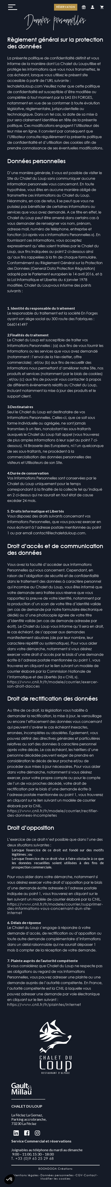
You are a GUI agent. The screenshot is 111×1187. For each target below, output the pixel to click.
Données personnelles (57, 1175)
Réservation (65, 7)
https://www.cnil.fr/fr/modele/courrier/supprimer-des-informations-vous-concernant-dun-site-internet (55, 908)
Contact (90, 1175)
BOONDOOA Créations (55, 1169)
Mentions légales (26, 1175)
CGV (79, 1175)
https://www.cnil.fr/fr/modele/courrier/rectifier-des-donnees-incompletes (52, 812)
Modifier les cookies (55, 1178)
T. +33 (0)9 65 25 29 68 (32, 1158)
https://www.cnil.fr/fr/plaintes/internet (44, 1004)
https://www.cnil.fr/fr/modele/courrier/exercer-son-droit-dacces (52, 683)
